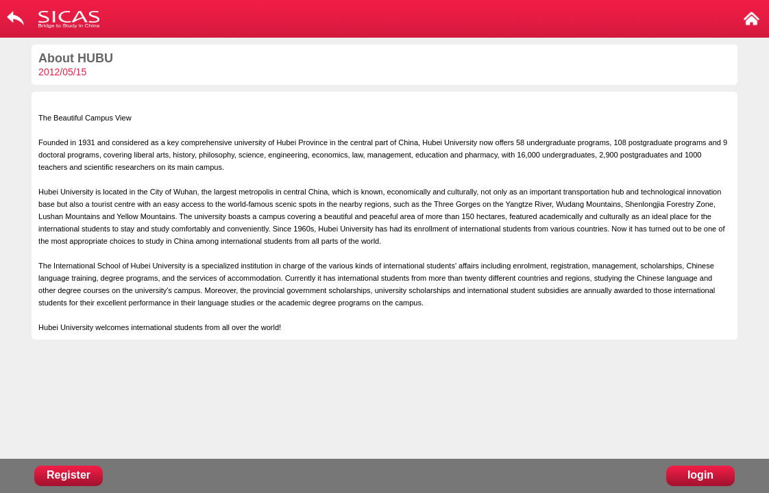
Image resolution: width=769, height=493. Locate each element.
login (700, 475)
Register (68, 475)
